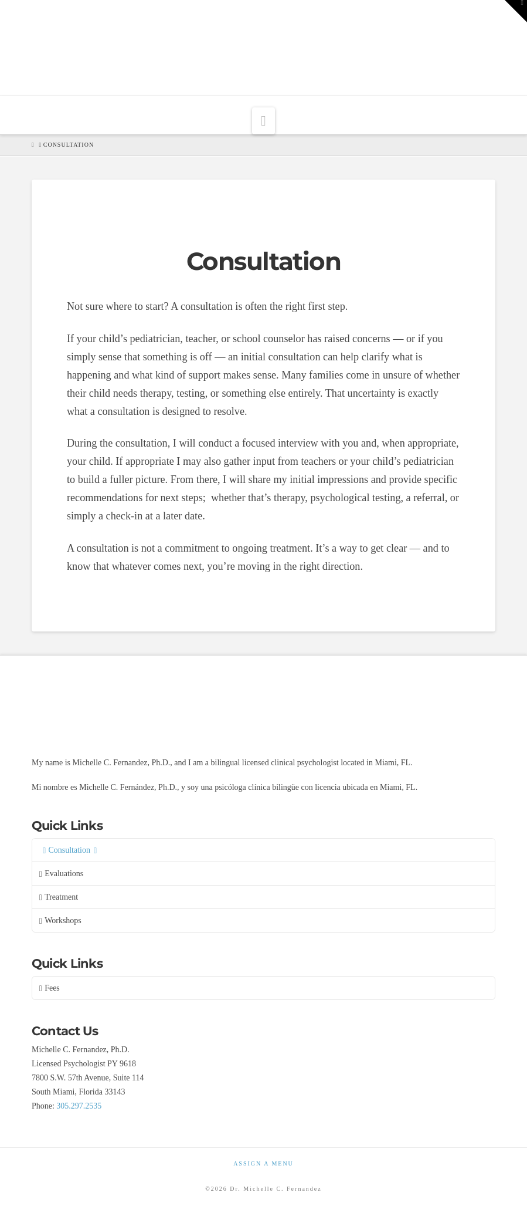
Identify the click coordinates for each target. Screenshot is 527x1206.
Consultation (70, 850)
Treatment (58, 897)
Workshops (60, 920)
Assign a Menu (263, 1163)
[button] (263, 120)
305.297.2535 (78, 1106)
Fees (49, 988)
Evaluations (61, 874)
